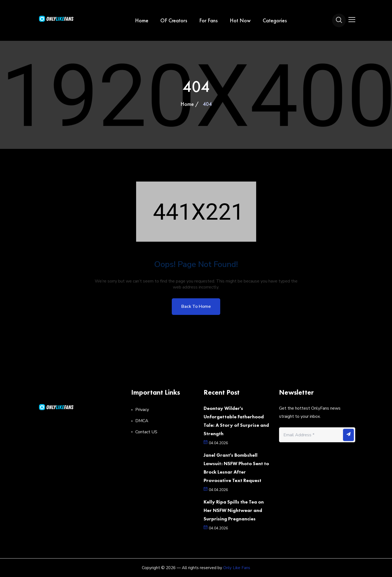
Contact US (146, 432)
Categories (275, 20)
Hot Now (240, 20)
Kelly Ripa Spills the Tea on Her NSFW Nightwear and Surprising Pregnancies (234, 510)
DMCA (141, 421)
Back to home (196, 306)
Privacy (142, 410)
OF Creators (173, 20)
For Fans (208, 20)
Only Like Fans (236, 567)
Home (141, 20)
